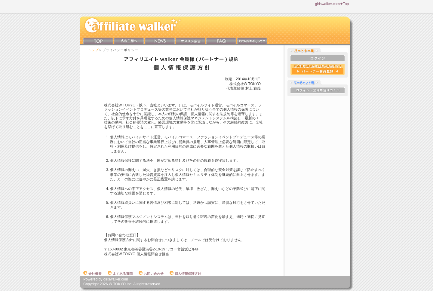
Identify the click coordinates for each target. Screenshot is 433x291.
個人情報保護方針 (185, 273)
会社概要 (92, 273)
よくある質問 (120, 273)
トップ (93, 50)
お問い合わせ (151, 273)
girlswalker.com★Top (332, 4)
